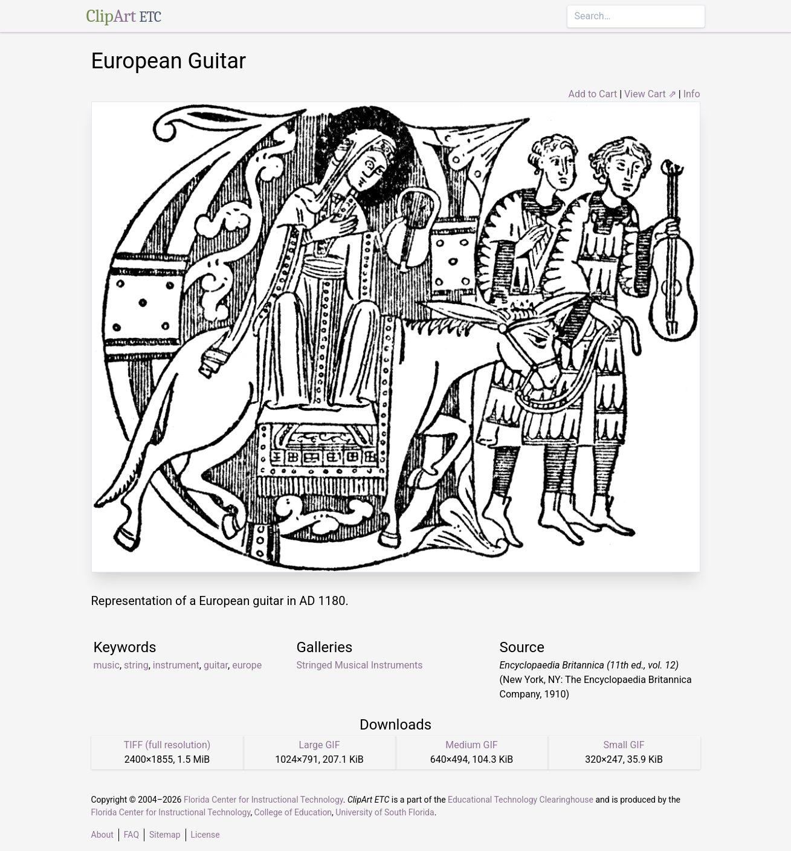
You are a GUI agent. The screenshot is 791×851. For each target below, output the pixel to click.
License (205, 835)
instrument (176, 665)
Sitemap (164, 835)
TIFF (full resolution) (167, 745)
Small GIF (623, 745)
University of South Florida (384, 812)
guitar (216, 665)
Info (691, 94)
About (102, 835)
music (107, 665)
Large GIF (319, 745)
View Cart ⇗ (650, 94)
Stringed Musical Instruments (360, 665)
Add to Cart (592, 94)
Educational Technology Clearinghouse (520, 799)
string (136, 665)
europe (247, 665)
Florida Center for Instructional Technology (263, 799)
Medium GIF (471, 745)
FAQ (131, 835)
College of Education (293, 812)
